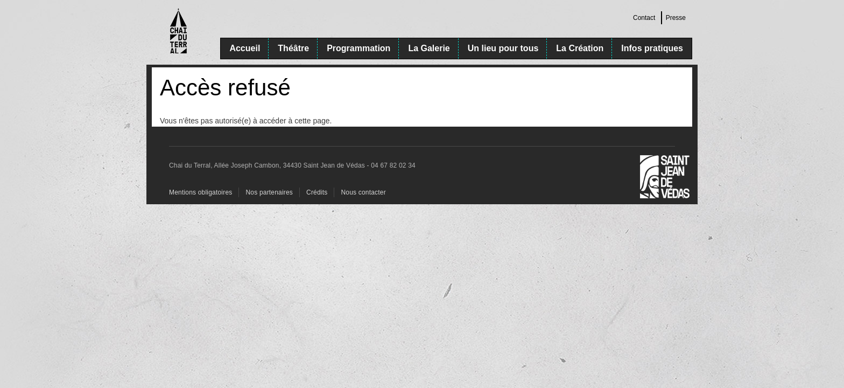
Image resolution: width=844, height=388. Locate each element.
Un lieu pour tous (503, 48)
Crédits (316, 192)
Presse (676, 18)
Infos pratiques (652, 48)
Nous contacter (363, 192)
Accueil (244, 48)
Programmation (358, 48)
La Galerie (428, 48)
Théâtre (293, 48)
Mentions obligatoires (200, 192)
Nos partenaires (269, 192)
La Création (579, 48)
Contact (644, 18)
